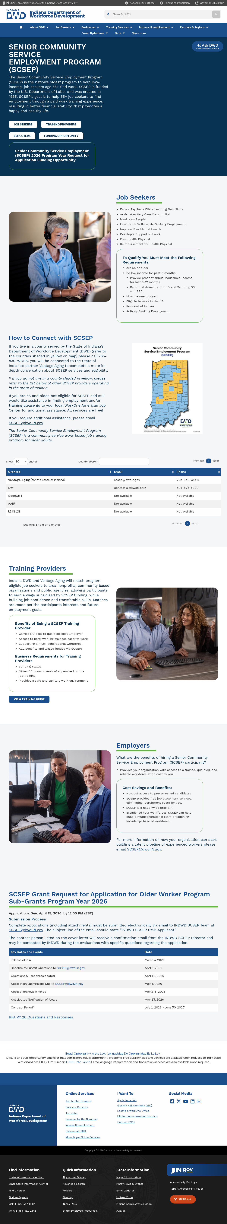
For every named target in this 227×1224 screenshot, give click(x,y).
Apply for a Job (127, 1098)
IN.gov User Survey (74, 1175)
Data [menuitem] (121, 31)
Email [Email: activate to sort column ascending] (118, 470)
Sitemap (68, 1195)
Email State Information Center (28, 1181)
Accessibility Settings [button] (183, 1179)
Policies (67, 1188)
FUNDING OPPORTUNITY (61, 133)
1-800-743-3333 (78, 1060)
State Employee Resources (80, 1208)
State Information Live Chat (26, 1175)
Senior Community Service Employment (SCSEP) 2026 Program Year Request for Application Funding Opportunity (52, 153)
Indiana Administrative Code (134, 1201)
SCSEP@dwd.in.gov (71, 966)
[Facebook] (172, 1099)
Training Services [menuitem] (120, 25)
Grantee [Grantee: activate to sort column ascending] (14, 470)
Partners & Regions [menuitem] (195, 25)
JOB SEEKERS (23, 122)
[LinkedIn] (192, 1099)
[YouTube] (185, 1099)
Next (216, 458)
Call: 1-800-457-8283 (22, 1201)
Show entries (21, 459)
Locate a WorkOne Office (133, 1108)
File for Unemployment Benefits (137, 1113)
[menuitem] (21, 25)
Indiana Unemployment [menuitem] (154, 25)
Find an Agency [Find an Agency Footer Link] (18, 1195)
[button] (140, 3)
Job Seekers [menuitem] (65, 25)
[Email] (199, 1099)
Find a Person (17, 1188)
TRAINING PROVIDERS (61, 122)
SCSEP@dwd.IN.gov (26, 420)
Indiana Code (124, 1195)
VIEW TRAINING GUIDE (29, 697)
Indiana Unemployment (80, 1123)
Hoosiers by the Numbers (81, 1116)
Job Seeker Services (78, 1098)
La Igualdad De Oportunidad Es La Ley (134, 1051)
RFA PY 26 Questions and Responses (41, 1015)
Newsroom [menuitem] (139, 31)
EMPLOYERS (22, 133)
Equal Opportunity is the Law (85, 1051)
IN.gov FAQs (70, 1201)
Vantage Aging (51, 363)
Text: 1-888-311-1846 (22, 1208)
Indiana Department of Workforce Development (79, 13)
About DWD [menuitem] (40, 25)
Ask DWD (207, 44)
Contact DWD (126, 1119)
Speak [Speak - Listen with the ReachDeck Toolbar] (182, 1197)
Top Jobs (71, 1110)
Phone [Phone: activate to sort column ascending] (181, 470)
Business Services (77, 1104)
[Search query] (197, 13)
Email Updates (125, 1188)
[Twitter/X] (178, 1099)
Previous (198, 458)
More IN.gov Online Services (83, 1135)
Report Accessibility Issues (186, 1186)
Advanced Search (74, 1181)
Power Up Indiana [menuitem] (95, 31)
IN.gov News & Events (129, 1181)
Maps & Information (128, 1175)
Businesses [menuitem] (91, 25)
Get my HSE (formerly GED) (134, 1103)
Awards (120, 1208)
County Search (113, 459)
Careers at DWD (76, 1129)
